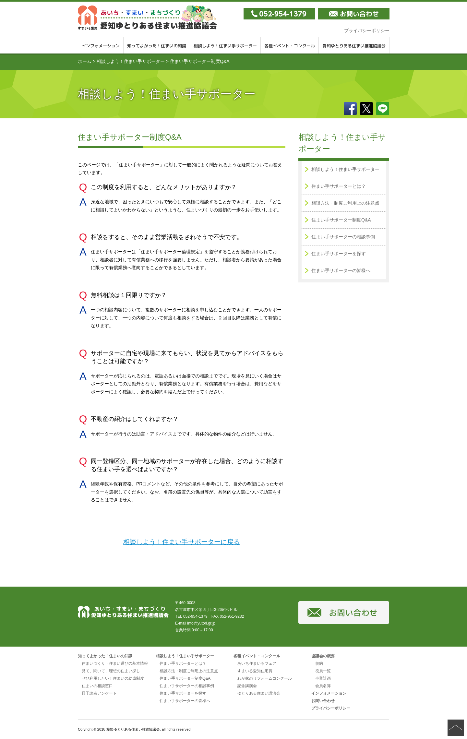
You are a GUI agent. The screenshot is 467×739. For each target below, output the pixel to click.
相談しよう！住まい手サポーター (225, 45)
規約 (319, 663)
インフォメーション (101, 45)
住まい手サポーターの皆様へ (340, 270)
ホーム (84, 61)
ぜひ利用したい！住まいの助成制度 (113, 678)
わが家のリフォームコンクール (264, 678)
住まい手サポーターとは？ (338, 186)
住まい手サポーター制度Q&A (341, 219)
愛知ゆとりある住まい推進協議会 (147, 18)
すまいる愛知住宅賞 (254, 671)
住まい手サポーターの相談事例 (343, 236)
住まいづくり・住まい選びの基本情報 (115, 663)
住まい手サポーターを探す (338, 253)
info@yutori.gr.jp (201, 623)
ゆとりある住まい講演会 (258, 693)
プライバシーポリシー (366, 30)
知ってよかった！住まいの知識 (157, 45)
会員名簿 (323, 686)
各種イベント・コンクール (290, 45)
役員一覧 (323, 671)
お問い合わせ (323, 700)
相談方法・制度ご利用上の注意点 (345, 203)
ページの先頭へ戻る (456, 728)
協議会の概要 (323, 656)
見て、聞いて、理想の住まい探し (111, 671)
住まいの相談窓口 (97, 686)
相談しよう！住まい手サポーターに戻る (181, 541)
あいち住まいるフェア (256, 663)
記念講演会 (247, 686)
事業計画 (323, 678)
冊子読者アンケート (99, 693)
